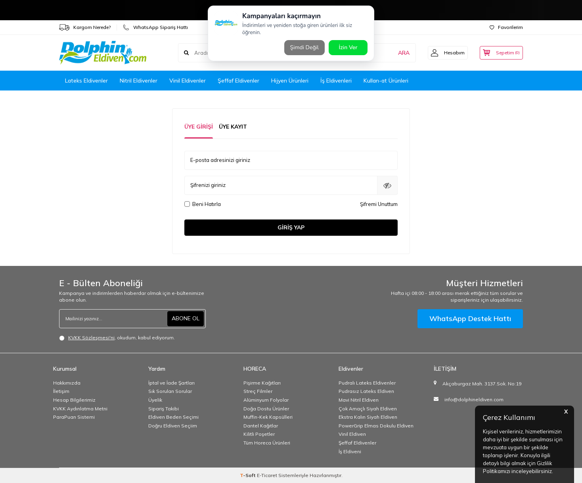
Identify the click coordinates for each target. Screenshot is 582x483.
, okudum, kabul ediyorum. (117, 338)
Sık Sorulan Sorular (170, 391)
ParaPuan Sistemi (74, 417)
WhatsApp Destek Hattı (470, 318)
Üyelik (155, 400)
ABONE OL (185, 318)
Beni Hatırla (202, 204)
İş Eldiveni (350, 451)
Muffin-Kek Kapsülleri (268, 417)
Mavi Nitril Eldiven (359, 400)
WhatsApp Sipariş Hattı (155, 27)
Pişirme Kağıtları (262, 383)
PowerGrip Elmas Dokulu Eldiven (376, 426)
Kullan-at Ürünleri (386, 80)
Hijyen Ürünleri (289, 80)
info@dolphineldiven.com (474, 399)
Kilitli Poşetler (259, 434)
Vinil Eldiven (352, 434)
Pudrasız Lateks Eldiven (366, 391)
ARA (399, 52)
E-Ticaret (267, 475)
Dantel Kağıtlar (260, 426)
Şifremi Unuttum (379, 204)
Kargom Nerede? (85, 27)
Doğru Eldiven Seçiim (172, 426)
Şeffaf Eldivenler (238, 80)
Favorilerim (506, 27)
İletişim (61, 391)
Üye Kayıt (233, 126)
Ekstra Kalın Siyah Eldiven (368, 417)
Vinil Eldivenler (187, 80)
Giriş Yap (291, 227)
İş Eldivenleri (336, 80)
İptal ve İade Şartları (171, 383)
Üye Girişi (198, 126)
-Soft (248, 475)
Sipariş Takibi (163, 409)
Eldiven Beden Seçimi (173, 417)
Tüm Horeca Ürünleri (266, 443)
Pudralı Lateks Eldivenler (367, 383)
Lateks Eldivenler (86, 80)
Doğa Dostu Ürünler (266, 409)
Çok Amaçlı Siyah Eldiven (368, 409)
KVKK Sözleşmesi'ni (91, 338)
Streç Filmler (257, 391)
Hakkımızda (66, 383)
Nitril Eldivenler (138, 80)
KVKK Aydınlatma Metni (80, 409)
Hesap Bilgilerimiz (74, 400)
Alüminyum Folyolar (266, 400)
